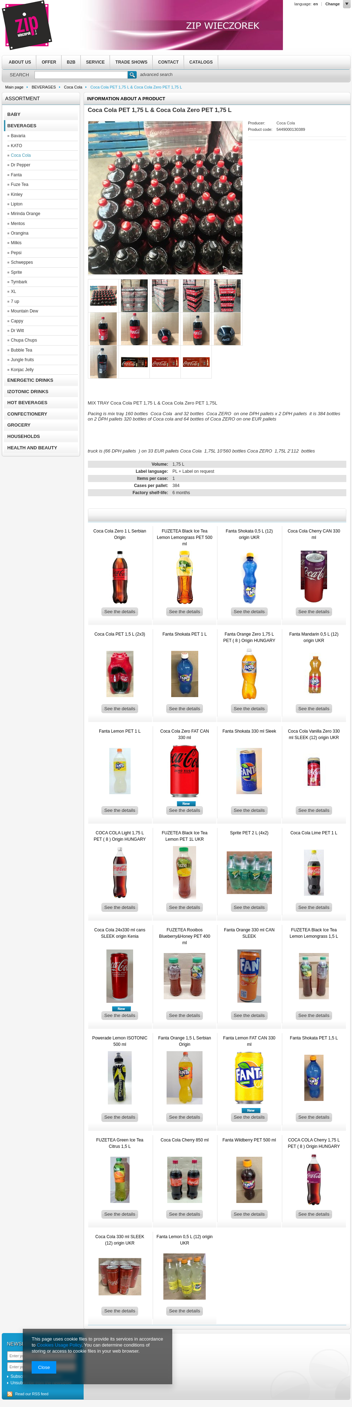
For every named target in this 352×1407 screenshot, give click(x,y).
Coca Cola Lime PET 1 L (313, 832)
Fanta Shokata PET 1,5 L (314, 1038)
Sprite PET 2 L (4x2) (249, 832)
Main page (14, 87)
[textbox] (81, 75)
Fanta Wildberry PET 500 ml (249, 1140)
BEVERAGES (44, 87)
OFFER (49, 62)
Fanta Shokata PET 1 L (184, 634)
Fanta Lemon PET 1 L (120, 731)
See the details (119, 611)
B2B (71, 62)
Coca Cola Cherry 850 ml (185, 1140)
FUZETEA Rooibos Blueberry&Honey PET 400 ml (184, 936)
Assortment (22, 98)
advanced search (156, 74)
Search (132, 75)
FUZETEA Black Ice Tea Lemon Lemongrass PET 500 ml (184, 537)
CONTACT (168, 62)
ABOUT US (20, 62)
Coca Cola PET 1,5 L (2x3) (119, 634)
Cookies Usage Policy (59, 1345)
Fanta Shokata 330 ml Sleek (249, 731)
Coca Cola (73, 87)
